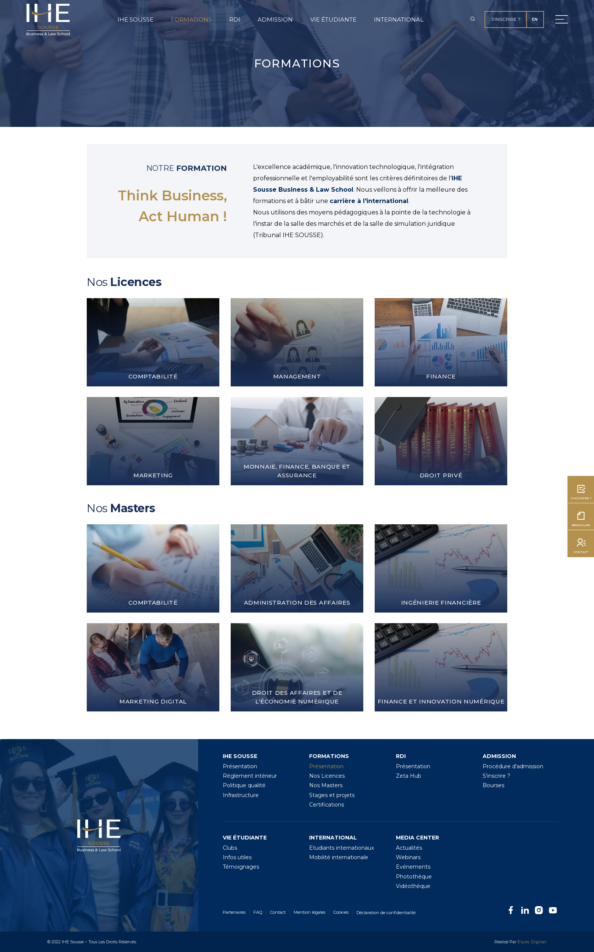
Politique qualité (244, 785)
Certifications (326, 804)
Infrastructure (241, 795)
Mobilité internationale (338, 857)
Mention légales (309, 912)
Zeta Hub (408, 775)
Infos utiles (237, 857)
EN (535, 19)
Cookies (341, 912)
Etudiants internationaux (341, 847)
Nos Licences (327, 775)
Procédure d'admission (513, 766)
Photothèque (414, 876)
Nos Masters (325, 785)
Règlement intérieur (250, 775)
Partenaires (234, 912)
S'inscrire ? (506, 19)
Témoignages (241, 866)
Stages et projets (332, 795)
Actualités (409, 847)
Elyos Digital (532, 941)
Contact (278, 912)
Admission (275, 19)
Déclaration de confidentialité (386, 912)
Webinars (408, 857)
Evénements (413, 866)
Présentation (240, 766)
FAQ (257, 912)
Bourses (493, 785)
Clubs (230, 847)
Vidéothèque (413, 886)
